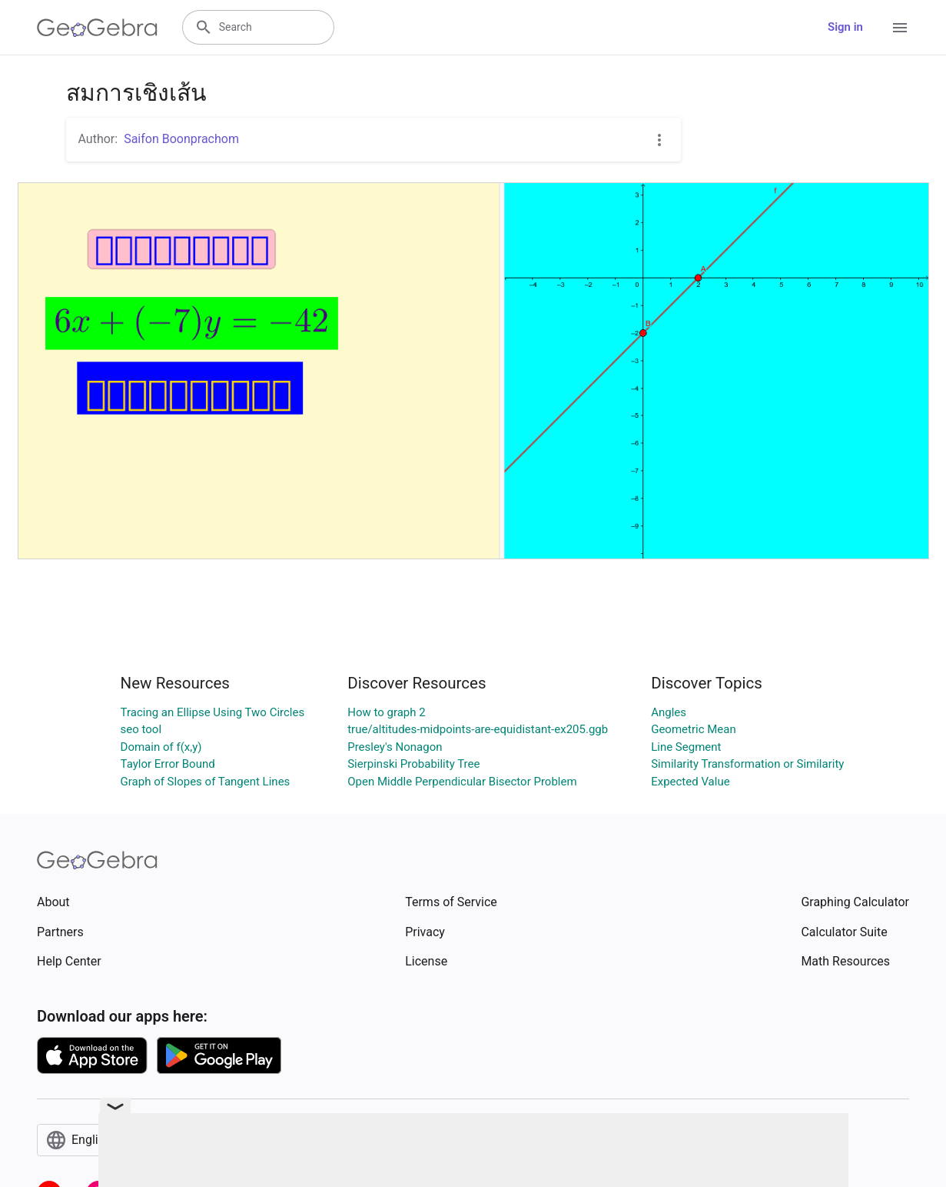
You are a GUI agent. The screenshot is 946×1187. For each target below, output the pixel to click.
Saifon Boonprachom (181, 139)
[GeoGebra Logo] (97, 27)
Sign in (845, 27)
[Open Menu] (900, 27)
